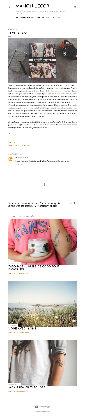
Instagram (21, 18)
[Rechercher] (75, 6)
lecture (17, 145)
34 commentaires (23, 332)
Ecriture (49, 18)
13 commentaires (23, 273)
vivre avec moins (22, 328)
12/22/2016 (26, 158)
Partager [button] (11, 142)
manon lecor (32, 6)
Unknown (19, 158)
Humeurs (40, 18)
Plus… (58, 18)
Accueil (30, 18)
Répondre (20, 165)
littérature (25, 145)
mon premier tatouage (26, 387)
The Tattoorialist (53, 91)
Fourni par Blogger (42, 406)
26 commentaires (23, 391)
